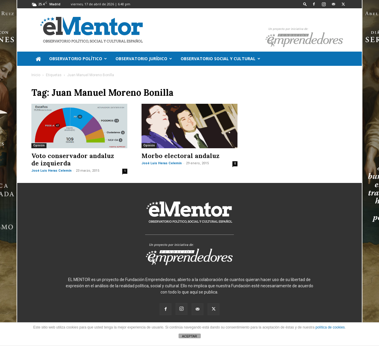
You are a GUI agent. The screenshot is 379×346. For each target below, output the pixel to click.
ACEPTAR (189, 336)
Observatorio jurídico (143, 58)
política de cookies (330, 327)
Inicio (35, 75)
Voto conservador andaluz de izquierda (72, 159)
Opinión (39, 145)
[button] (305, 4)
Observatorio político (78, 58)
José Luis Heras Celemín (51, 171)
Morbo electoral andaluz (180, 156)
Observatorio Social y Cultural (220, 58)
